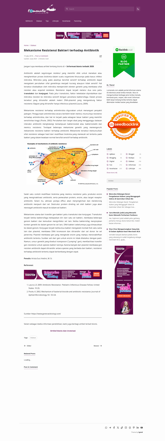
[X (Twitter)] (117, 432)
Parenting (77, 21)
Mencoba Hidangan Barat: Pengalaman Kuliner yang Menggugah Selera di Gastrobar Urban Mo (124, 199)
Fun (111, 168)
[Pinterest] (133, 432)
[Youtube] (141, 432)
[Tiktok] (121, 432)
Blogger (132, 157)
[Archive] (124, 184)
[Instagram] (125, 432)
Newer (98, 349)
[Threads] (129, 432)
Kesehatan (66, 21)
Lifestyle (55, 21)
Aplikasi (112, 157)
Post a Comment (41, 56)
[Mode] (138, 9)
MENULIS (29, 21)
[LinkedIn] (137, 432)
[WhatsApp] (105, 432)
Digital (112, 164)
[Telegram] (109, 432)
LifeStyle (132, 172)
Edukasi (39, 21)
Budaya (131, 161)
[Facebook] (113, 432)
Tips (47, 21)
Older (27, 349)
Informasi (132, 168)
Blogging (113, 161)
